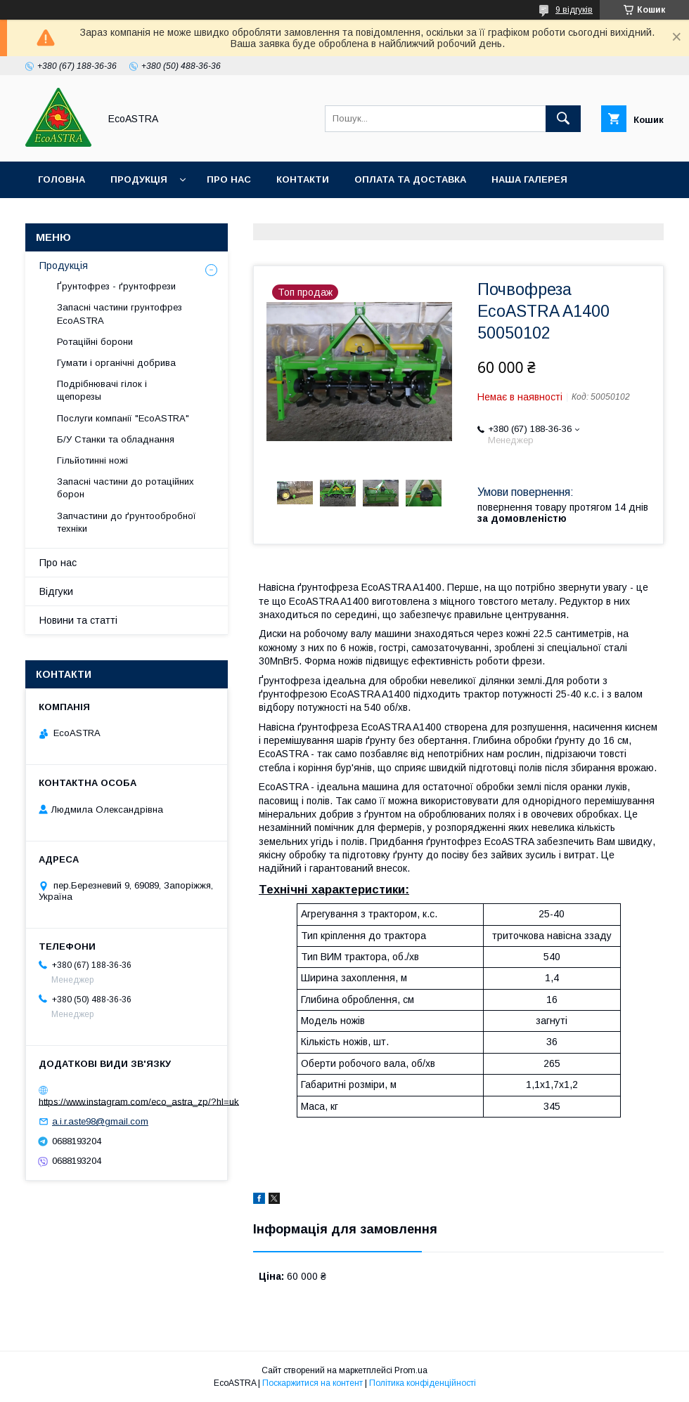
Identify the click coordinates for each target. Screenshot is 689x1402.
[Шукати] (563, 118)
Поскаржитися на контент (312, 1383)
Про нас (229, 179)
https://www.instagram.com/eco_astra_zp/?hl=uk (139, 1101)
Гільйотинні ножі (92, 460)
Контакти (302, 179)
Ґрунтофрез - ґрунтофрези (116, 286)
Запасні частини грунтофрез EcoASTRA (119, 313)
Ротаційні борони (95, 341)
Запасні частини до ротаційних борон (125, 487)
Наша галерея (529, 179)
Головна (61, 179)
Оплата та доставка (410, 179)
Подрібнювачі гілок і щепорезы (102, 390)
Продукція (138, 179)
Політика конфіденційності (422, 1383)
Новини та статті (78, 620)
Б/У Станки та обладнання (115, 439)
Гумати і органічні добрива (116, 363)
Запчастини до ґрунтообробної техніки (126, 522)
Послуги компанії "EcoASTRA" (123, 418)
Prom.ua (410, 1370)
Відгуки (56, 591)
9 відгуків (574, 10)
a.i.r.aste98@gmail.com (100, 1121)
